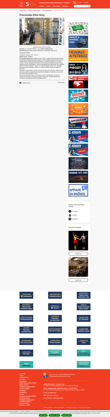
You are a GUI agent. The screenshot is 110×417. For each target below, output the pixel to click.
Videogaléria (23, 392)
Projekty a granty (24, 403)
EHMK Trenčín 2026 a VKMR (27, 383)
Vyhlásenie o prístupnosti (71, 407)
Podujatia (22, 379)
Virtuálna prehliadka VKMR (27, 386)
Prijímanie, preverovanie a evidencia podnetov (27, 400)
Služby (21, 375)
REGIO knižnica (23, 385)
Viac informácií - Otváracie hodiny (53, 398)
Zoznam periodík (24, 388)
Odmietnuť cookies (54, 415)
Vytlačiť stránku (24, 83)
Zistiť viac (78, 254)
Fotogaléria (22, 390)
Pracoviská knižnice (47, 10)
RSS (80, 2)
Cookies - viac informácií (59, 407)
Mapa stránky (75, 2)
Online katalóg (56, 6)
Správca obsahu (47, 409)
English (86, 2)
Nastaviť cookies (66, 415)
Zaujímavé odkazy (24, 398)
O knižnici (42, 6)
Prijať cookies (43, 415)
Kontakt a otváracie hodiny (34, 10)
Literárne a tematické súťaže (27, 396)
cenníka (39, 78)
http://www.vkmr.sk (52, 395)
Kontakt (48, 6)
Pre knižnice (23, 381)
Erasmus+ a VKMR (24, 405)
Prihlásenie (65, 6)
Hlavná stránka (22, 10)
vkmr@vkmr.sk (52, 392)
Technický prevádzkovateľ (84, 407)
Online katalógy (23, 377)
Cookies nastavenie (47, 407)
